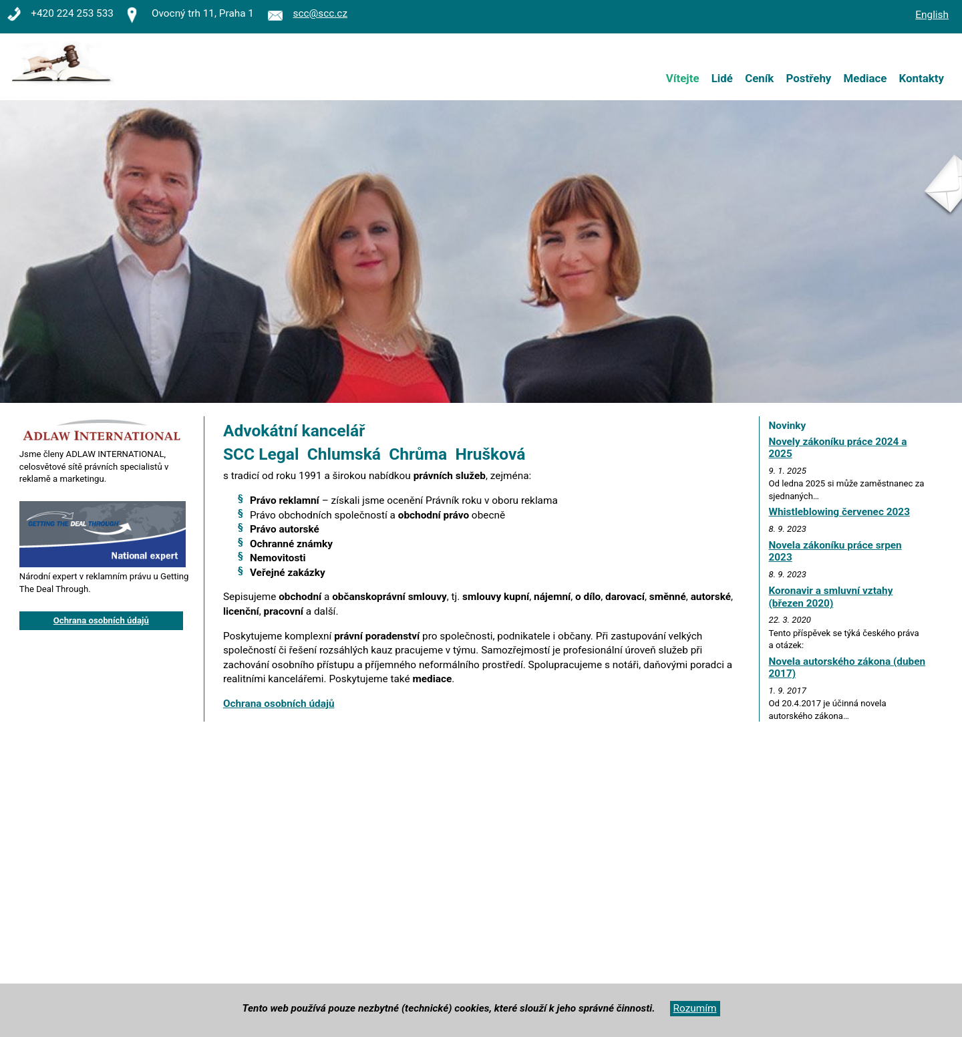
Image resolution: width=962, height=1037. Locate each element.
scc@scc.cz (320, 13)
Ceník (759, 78)
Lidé (722, 78)
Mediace (865, 78)
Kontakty (921, 78)
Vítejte (682, 78)
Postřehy (809, 78)
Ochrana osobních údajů (279, 704)
